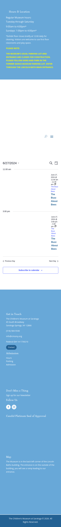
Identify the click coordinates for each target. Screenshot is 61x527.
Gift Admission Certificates (29, 119)
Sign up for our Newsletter (18, 395)
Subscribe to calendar (29, 270)
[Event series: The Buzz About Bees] (53, 231)
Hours (9, 358)
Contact (11, 347)
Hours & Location (19, 11)
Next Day (53, 261)
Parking (9, 361)
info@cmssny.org (14, 336)
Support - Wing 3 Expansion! (32, 111)
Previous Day (9, 261)
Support (43, 128)
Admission (11, 364)
